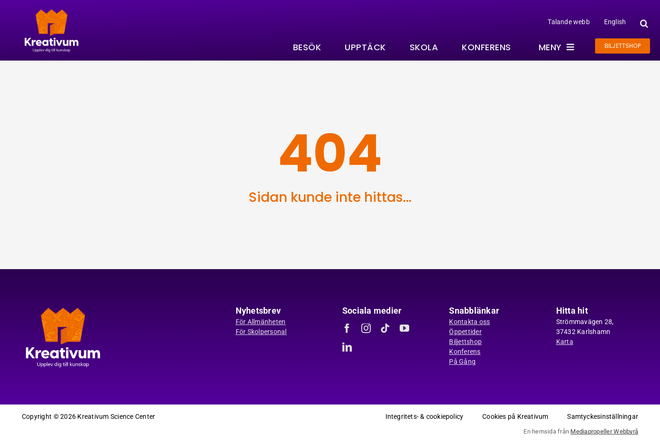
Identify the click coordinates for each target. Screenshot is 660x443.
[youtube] (404, 328)
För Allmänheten (261, 321)
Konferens (464, 351)
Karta (564, 341)
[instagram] (366, 328)
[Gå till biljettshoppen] (622, 46)
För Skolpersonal (261, 331)
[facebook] (347, 328)
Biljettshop (465, 341)
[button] (643, 23)
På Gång (462, 361)
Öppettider (465, 331)
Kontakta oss (469, 321)
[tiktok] (385, 328)
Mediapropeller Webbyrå (604, 431)
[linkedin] (347, 347)
